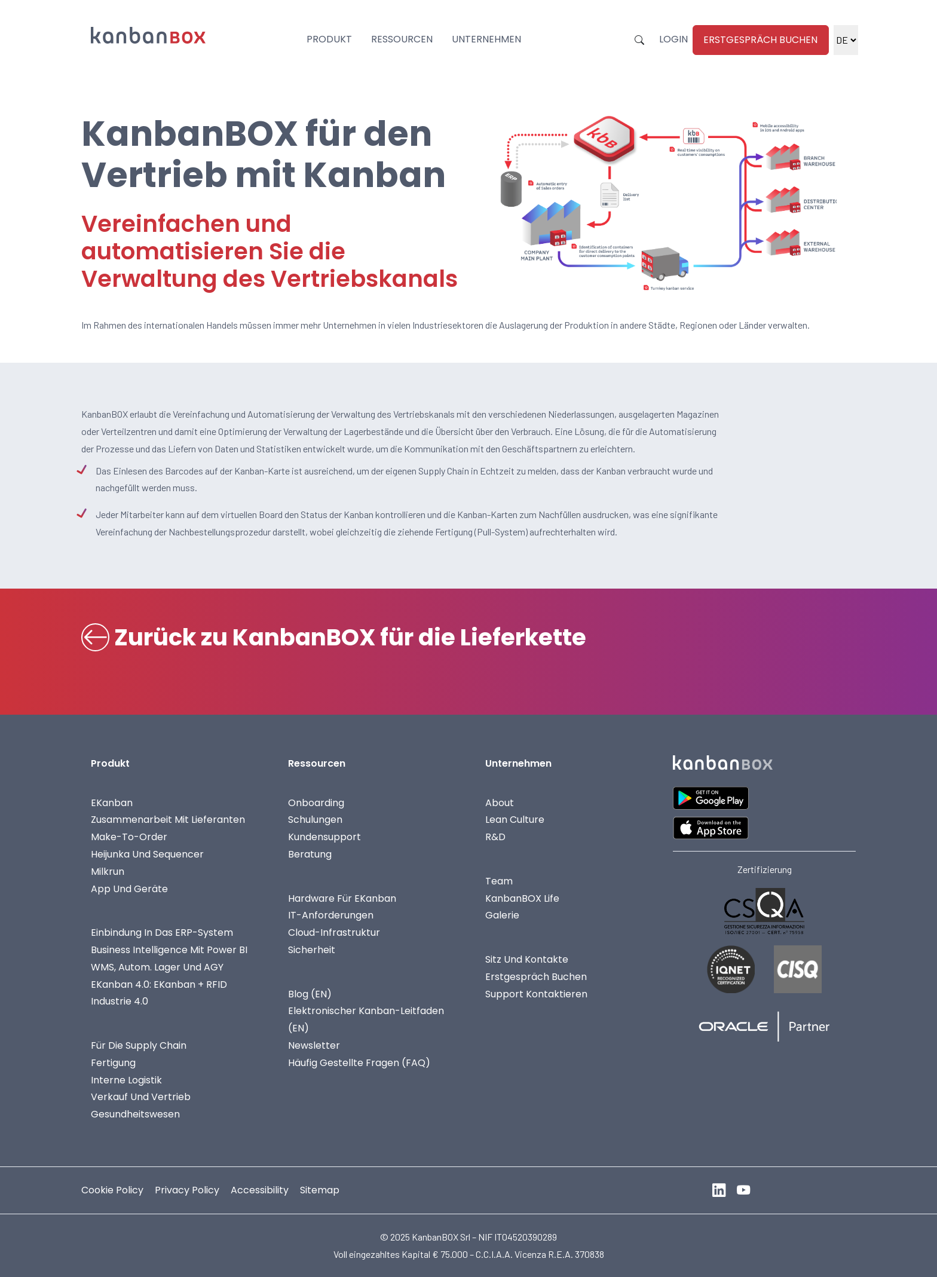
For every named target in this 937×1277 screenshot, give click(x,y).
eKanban (112, 803)
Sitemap (319, 1190)
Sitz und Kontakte (526, 959)
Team (499, 881)
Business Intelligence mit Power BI (169, 950)
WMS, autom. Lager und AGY (157, 967)
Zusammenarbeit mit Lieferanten (168, 819)
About (499, 803)
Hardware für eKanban (342, 898)
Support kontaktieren (536, 994)
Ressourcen (402, 39)
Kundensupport (324, 837)
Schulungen (315, 819)
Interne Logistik (126, 1080)
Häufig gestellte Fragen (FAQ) (359, 1063)
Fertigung (113, 1063)
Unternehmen (486, 39)
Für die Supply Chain (138, 1045)
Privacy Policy (187, 1190)
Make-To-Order (129, 837)
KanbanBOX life (522, 898)
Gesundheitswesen (135, 1114)
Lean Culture (514, 819)
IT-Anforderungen (330, 915)
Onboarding (316, 803)
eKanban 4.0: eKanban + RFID (159, 984)
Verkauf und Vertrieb (141, 1097)
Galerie (502, 915)
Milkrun (107, 871)
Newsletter (314, 1045)
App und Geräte (129, 889)
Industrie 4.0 (119, 1001)
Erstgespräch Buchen (760, 40)
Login (673, 39)
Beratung (310, 854)
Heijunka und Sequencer (147, 854)
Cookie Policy (112, 1190)
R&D (495, 837)
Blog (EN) (310, 994)
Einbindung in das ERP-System (162, 932)
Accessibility (260, 1190)
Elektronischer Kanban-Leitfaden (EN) (366, 1019)
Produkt (329, 39)
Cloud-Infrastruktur (334, 932)
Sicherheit (311, 950)
